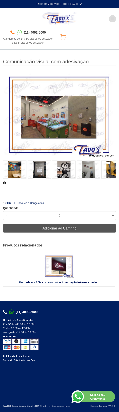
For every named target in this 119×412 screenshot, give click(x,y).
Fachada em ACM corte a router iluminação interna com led (59, 282)
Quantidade (10, 208)
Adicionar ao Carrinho (59, 228)
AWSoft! (112, 406)
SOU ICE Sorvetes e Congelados (24, 203)
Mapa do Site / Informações (19, 360)
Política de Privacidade (16, 356)
